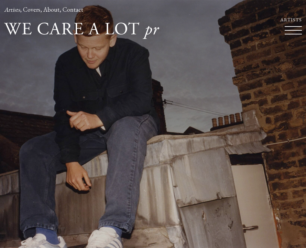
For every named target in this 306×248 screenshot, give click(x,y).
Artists (12, 9)
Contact (73, 9)
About (51, 9)
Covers (31, 9)
